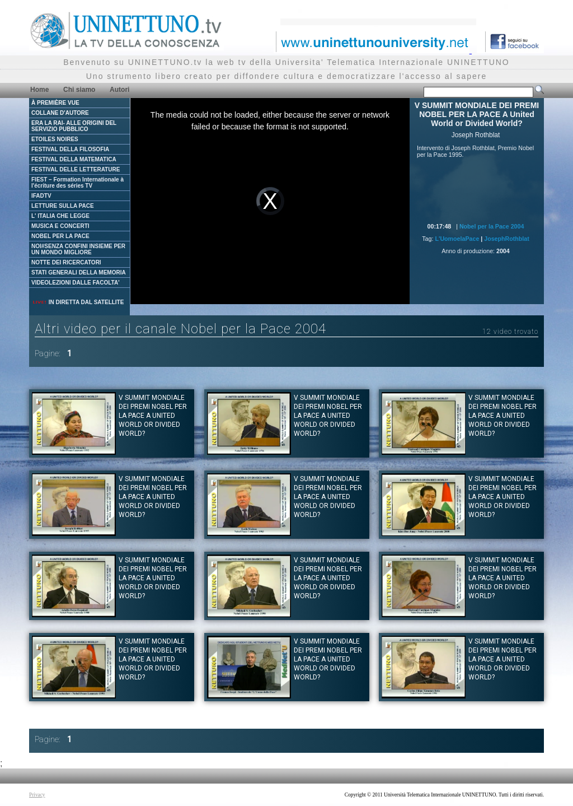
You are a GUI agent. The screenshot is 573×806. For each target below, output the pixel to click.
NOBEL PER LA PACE (60, 236)
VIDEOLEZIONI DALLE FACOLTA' (75, 282)
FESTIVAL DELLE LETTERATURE (75, 169)
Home (39, 90)
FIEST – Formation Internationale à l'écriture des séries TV (77, 182)
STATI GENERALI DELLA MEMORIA (78, 272)
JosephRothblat (506, 238)
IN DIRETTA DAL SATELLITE (78, 302)
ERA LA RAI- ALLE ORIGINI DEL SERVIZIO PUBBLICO (73, 126)
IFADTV (41, 196)
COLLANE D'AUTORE (60, 113)
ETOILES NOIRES (54, 139)
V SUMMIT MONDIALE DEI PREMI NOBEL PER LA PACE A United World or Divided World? (153, 415)
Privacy (37, 795)
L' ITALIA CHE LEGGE (60, 216)
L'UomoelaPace (457, 238)
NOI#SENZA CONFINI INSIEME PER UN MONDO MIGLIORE (78, 249)
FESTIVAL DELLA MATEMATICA (73, 159)
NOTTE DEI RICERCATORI (66, 262)
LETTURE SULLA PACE (62, 206)
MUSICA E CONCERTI (60, 226)
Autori (119, 90)
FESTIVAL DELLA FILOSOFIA (70, 149)
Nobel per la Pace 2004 (491, 226)
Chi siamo (79, 90)
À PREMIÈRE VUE (55, 103)
